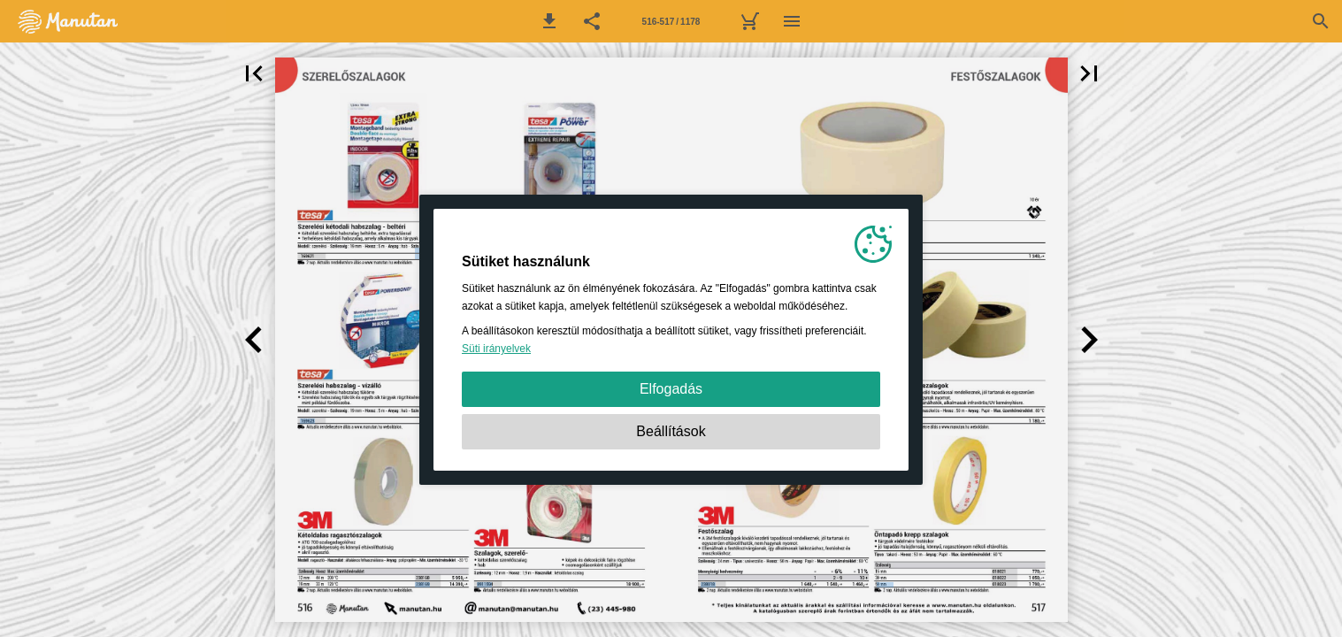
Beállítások (670, 431)
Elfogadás (671, 388)
